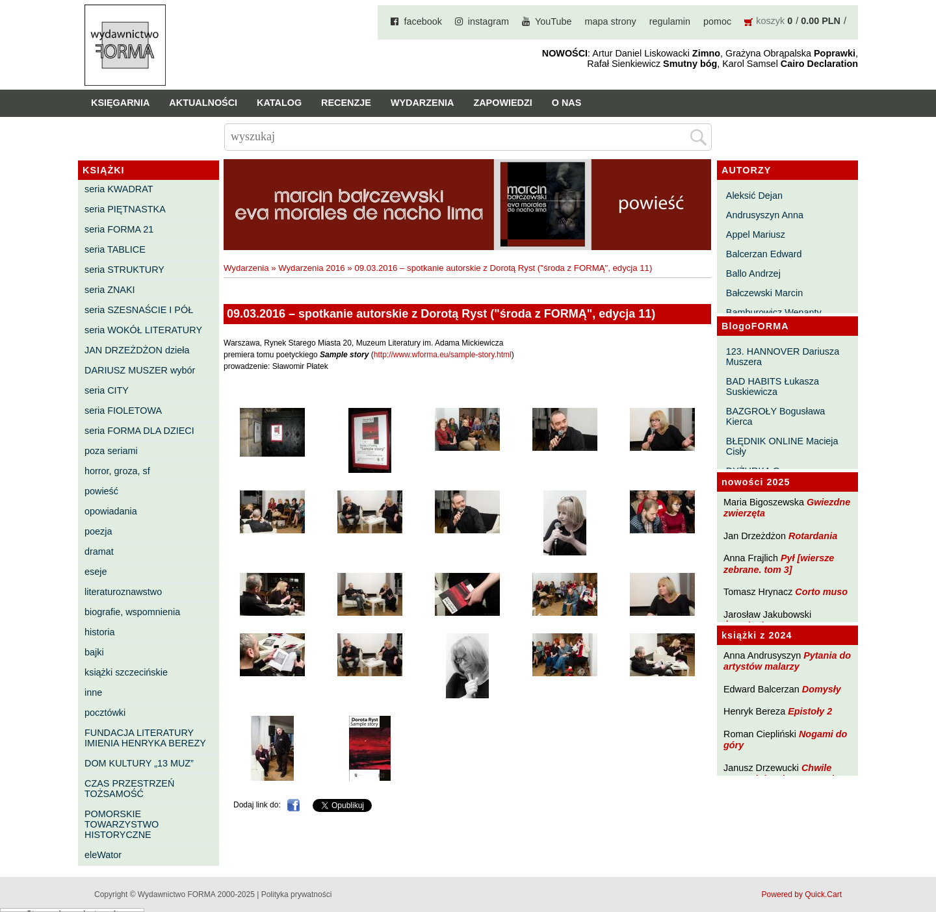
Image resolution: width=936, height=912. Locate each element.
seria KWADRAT (118, 189)
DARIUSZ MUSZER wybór (139, 370)
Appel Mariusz (755, 234)
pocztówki (104, 712)
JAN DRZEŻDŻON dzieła (137, 350)
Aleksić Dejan (754, 195)
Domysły (821, 689)
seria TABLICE (115, 249)
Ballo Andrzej (753, 273)
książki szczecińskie (126, 672)
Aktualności (203, 102)
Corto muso (821, 592)
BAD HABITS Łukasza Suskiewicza (772, 386)
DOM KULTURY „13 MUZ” (139, 763)
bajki (94, 652)
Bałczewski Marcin (764, 293)
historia (99, 632)
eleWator (103, 855)
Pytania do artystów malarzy (787, 661)
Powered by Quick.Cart (802, 894)
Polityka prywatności (296, 894)
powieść (101, 491)
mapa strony (610, 21)
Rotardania (812, 536)
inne (93, 692)
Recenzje (346, 102)
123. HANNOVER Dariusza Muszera (782, 356)
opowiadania (110, 511)
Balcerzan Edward (764, 254)
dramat (99, 551)
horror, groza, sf (117, 471)
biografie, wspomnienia (132, 612)
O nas (567, 102)
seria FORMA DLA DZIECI (139, 430)
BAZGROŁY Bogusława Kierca (776, 416)
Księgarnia (120, 102)
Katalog (279, 102)
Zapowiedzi (502, 102)
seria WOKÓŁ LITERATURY (143, 330)
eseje (95, 571)
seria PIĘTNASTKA (125, 209)
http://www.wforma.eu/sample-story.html (443, 354)
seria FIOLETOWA (123, 410)
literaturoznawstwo (123, 592)
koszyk (770, 21)
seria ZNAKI (109, 290)
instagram (488, 21)
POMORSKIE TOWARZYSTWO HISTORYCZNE (121, 824)
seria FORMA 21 (118, 229)
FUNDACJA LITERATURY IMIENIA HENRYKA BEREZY (145, 738)
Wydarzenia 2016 (311, 268)
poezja (98, 531)
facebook (422, 21)
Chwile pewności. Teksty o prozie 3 (785, 773)
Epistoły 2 (810, 711)
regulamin (669, 21)
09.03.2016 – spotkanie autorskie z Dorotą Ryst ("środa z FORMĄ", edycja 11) (503, 268)
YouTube (553, 21)
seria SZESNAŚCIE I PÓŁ (138, 310)
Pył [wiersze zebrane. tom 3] (778, 563)
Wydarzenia (422, 102)
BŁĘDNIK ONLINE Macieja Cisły (782, 446)
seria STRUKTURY (124, 269)
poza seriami (111, 451)
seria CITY (106, 390)
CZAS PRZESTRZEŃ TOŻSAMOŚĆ (129, 788)
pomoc (717, 21)
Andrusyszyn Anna (764, 215)
